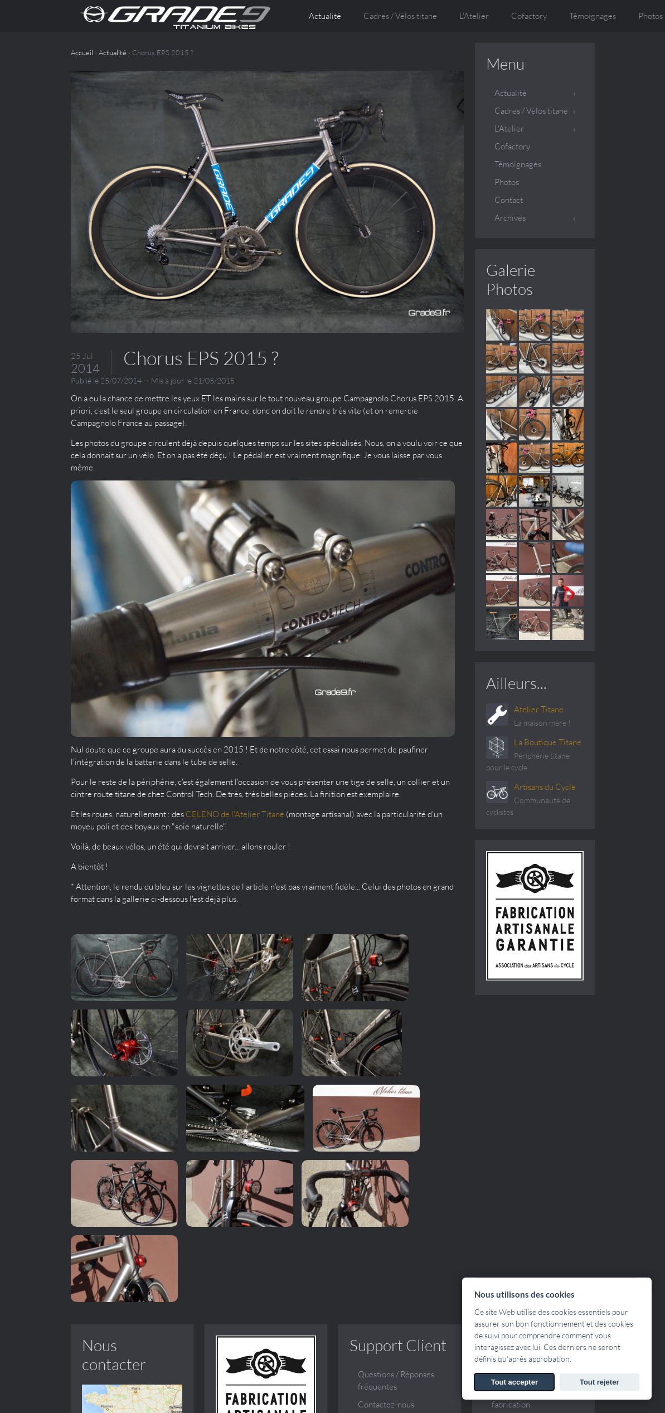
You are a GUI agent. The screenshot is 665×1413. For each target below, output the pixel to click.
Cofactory (529, 16)
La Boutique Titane (547, 742)
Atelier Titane (539, 709)
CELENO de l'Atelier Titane (411, 581)
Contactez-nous (386, 1183)
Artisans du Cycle (545, 786)
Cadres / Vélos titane (531, 110)
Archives (510, 217)
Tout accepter (514, 1382)
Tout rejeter (599, 1382)
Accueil (82, 52)
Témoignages (592, 16)
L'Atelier (509, 128)
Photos (506, 182)
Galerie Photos (510, 279)
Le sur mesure (517, 1201)
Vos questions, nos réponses (524, 1224)
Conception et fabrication (517, 1177)
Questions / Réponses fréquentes (396, 1159)
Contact (508, 200)
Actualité (325, 16)
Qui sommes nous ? (525, 1153)
